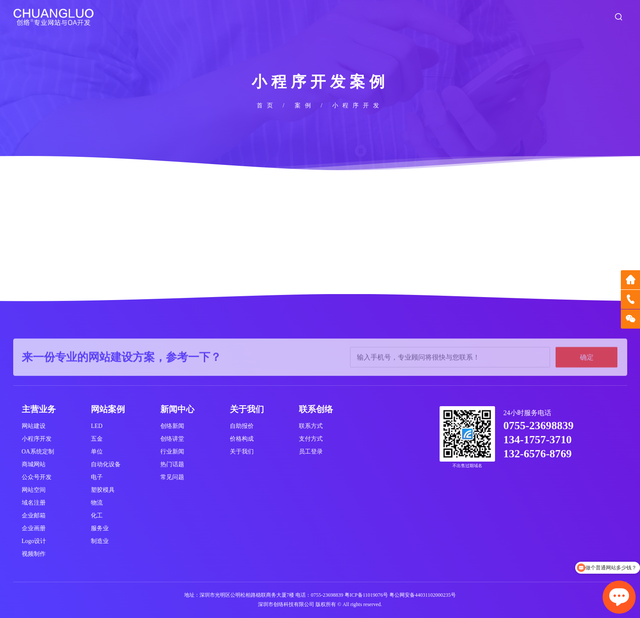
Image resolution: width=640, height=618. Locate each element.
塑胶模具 (103, 490)
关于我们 (242, 451)
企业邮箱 (34, 515)
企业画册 (34, 528)
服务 (418, 16)
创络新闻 (172, 426)
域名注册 (34, 503)
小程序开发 (37, 439)
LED (96, 426)
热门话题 (172, 464)
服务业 (100, 528)
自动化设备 (106, 464)
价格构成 (242, 439)
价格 (503, 16)
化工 (97, 515)
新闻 (546, 16)
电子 (97, 477)
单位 (97, 451)
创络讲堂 (172, 439)
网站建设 (34, 426)
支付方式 (311, 439)
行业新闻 (172, 451)
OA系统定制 (38, 451)
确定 (587, 373)
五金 (97, 439)
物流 (97, 503)
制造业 (100, 541)
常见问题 (172, 477)
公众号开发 (37, 477)
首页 (333, 16)
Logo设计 (34, 541)
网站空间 (34, 490)
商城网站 (34, 464)
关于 (375, 16)
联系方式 (311, 426)
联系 (589, 16)
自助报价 (242, 426)
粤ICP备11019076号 (366, 595)
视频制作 (34, 554)
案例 (461, 16)
